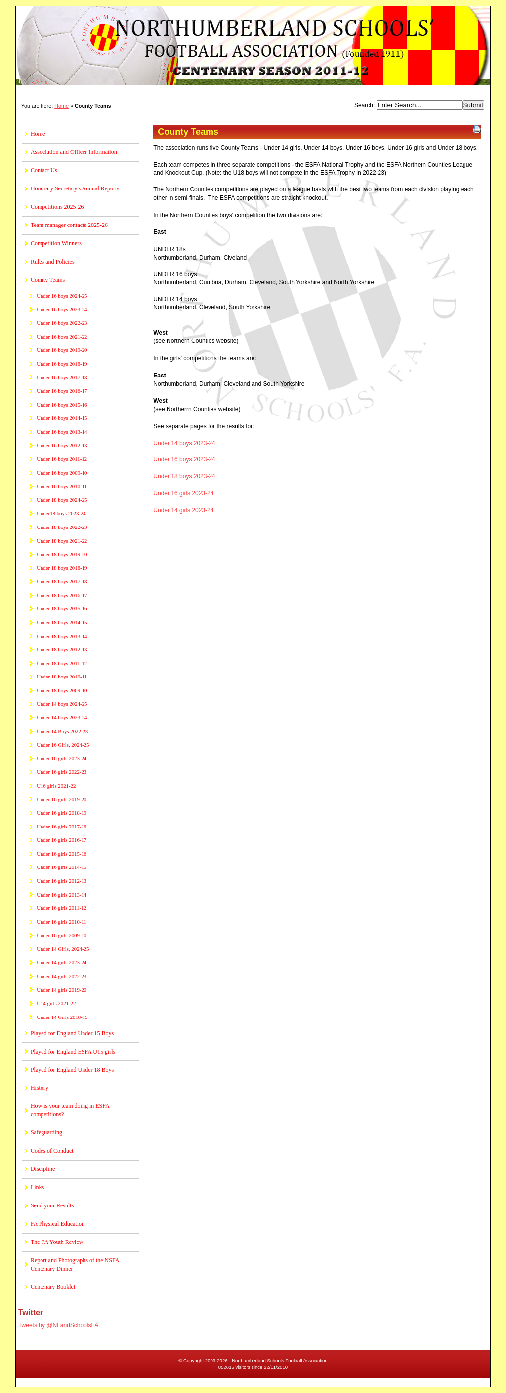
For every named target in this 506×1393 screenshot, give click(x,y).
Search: (365, 105)
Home (61, 106)
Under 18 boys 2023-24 (184, 476)
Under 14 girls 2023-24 (183, 510)
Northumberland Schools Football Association (253, 47)
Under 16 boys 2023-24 (184, 459)
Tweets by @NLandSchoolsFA (58, 1325)
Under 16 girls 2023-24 (183, 493)
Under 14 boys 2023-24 (184, 443)
